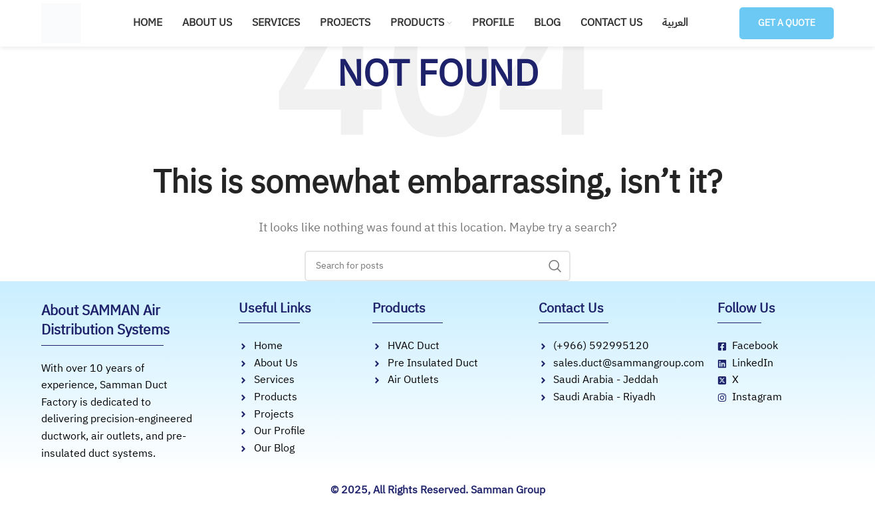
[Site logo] (61, 22)
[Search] (437, 266)
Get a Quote (783, 23)
